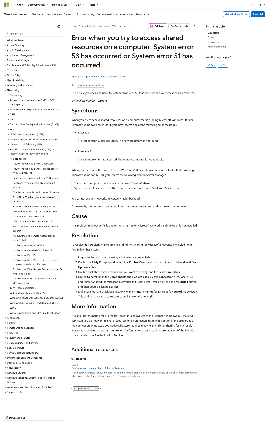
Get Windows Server (236, 14)
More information (217, 46)
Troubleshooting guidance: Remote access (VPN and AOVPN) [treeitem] (35, 160)
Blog (47, 414)
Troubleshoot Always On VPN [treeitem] (28, 235)
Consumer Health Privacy (100, 414)
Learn (74, 26)
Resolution (213, 42)
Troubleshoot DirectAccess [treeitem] (27, 244)
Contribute (63, 414)
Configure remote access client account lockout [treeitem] (34, 175)
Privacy (76, 414)
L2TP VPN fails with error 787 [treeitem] (28, 206)
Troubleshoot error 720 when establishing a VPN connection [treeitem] (36, 270)
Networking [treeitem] (16, 85)
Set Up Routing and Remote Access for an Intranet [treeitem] (35, 218)
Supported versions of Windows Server (104, 76)
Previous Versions (31, 414)
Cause (211, 37)
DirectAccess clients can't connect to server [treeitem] (36, 182)
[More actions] (194, 26)
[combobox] (33, 33)
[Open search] (252, 5)
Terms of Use (128, 414)
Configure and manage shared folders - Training (97, 368)
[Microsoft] (6, 4)
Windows (104, 26)
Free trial (258, 14)
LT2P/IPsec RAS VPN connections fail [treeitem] (32, 211)
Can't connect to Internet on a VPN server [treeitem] (35, 167)
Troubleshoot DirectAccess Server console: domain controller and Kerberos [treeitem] (35, 252)
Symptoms (213, 32)
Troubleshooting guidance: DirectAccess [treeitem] (34, 153)
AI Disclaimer (11, 414)
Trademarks (145, 414)
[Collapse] (58, 26)
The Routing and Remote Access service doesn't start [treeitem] (34, 228)
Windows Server (121, 26)
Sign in (261, 4)
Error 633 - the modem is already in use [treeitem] (34, 196)
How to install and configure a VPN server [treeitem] (35, 201)
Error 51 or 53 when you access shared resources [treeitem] (34, 189)
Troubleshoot (88, 26)
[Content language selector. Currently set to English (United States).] (20, 406)
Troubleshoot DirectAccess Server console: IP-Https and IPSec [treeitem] (37, 261)
